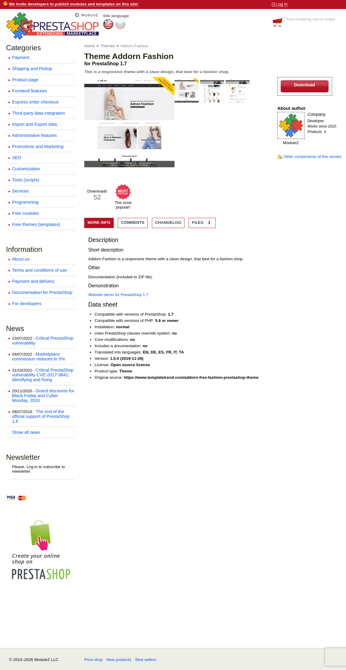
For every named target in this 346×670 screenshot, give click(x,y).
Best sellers (145, 659)
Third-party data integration (38, 113)
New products (119, 659)
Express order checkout (35, 102)
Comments (132, 222)
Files (202, 222)
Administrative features (34, 135)
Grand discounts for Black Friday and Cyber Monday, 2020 (43, 395)
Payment (20, 57)
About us (20, 259)
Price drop (93, 659)
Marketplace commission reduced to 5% (38, 356)
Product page (25, 79)
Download (304, 84)
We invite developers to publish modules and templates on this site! (73, 4)
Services (20, 191)
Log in (282, 4)
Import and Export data (34, 124)
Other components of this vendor (312, 156)
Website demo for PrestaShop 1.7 (118, 294)
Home (90, 46)
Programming (25, 202)
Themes (107, 46)
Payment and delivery (33, 281)
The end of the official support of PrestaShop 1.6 (41, 416)
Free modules (25, 213)
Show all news (26, 432)
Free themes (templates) (36, 224)
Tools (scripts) (25, 180)
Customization (26, 168)
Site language (116, 16)
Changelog (168, 222)
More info (99, 222)
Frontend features (29, 90)
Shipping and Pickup (32, 68)
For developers (27, 303)
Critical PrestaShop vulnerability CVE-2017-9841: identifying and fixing (42, 375)
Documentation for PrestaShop (42, 292)
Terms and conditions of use (39, 270)
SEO (16, 157)
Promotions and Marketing (37, 146)
